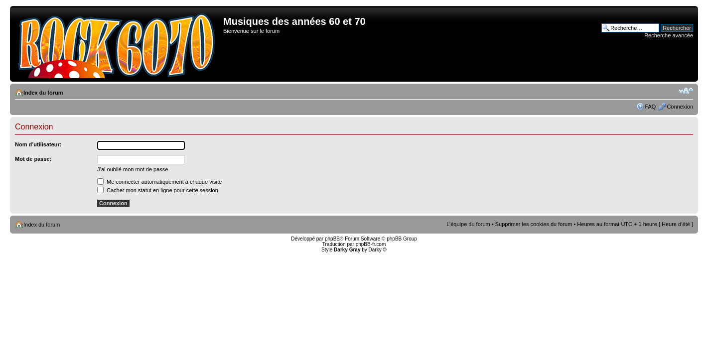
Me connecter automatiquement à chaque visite (159, 182)
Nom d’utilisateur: (38, 144)
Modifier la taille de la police (686, 90)
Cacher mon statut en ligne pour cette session (157, 190)
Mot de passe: (33, 159)
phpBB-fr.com (371, 244)
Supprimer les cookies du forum (533, 224)
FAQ (650, 107)
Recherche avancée (668, 35)
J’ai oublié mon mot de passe (132, 169)
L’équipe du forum (468, 224)
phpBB (332, 238)
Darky (375, 249)
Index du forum (43, 93)
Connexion (680, 107)
